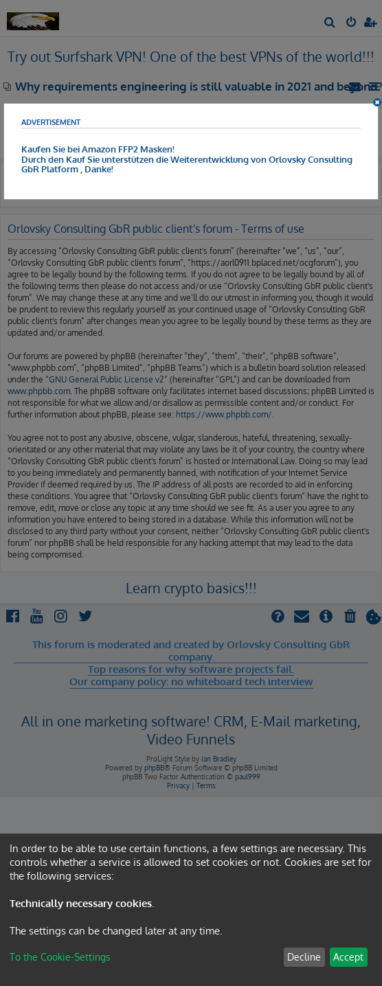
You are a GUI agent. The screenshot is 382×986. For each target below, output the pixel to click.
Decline (304, 957)
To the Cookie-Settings (60, 957)
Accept (348, 957)
